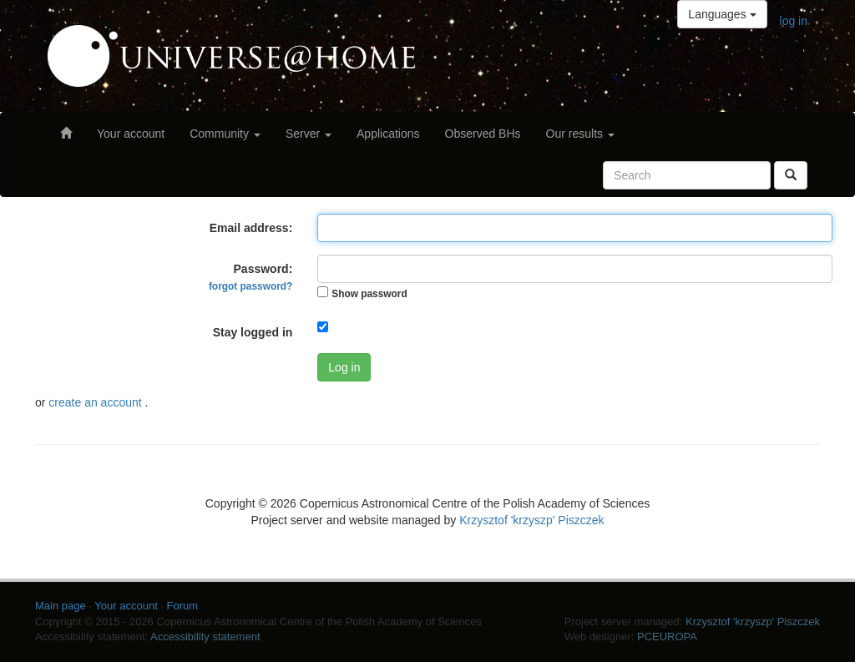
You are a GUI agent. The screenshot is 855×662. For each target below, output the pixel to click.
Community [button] (225, 133)
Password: (250, 277)
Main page (60, 605)
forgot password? (250, 286)
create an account (96, 402)
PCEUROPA (667, 636)
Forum (183, 605)
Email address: (251, 228)
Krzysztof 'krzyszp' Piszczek (531, 520)
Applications (388, 133)
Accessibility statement (205, 636)
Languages (722, 14)
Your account (130, 133)
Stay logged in (253, 332)
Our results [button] (580, 133)
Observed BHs (483, 133)
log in (793, 21)
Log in (344, 367)
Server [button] (308, 133)
